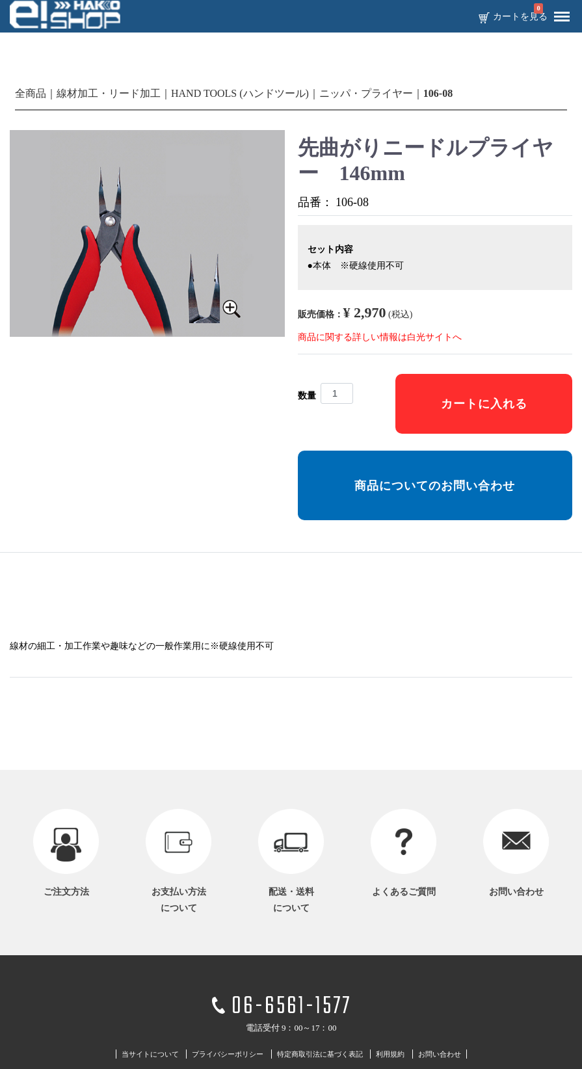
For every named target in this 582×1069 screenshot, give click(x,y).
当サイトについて (150, 1054)
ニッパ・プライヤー (366, 93)
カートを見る (520, 16)
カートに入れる (484, 403)
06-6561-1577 (291, 1006)
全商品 (30, 93)
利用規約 (390, 1054)
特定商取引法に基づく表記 (320, 1054)
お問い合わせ (439, 1054)
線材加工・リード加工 (109, 93)
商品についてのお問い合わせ (434, 485)
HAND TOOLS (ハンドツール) (240, 93)
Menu (559, 12)
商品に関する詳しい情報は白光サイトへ (380, 337)
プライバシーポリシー (227, 1054)
